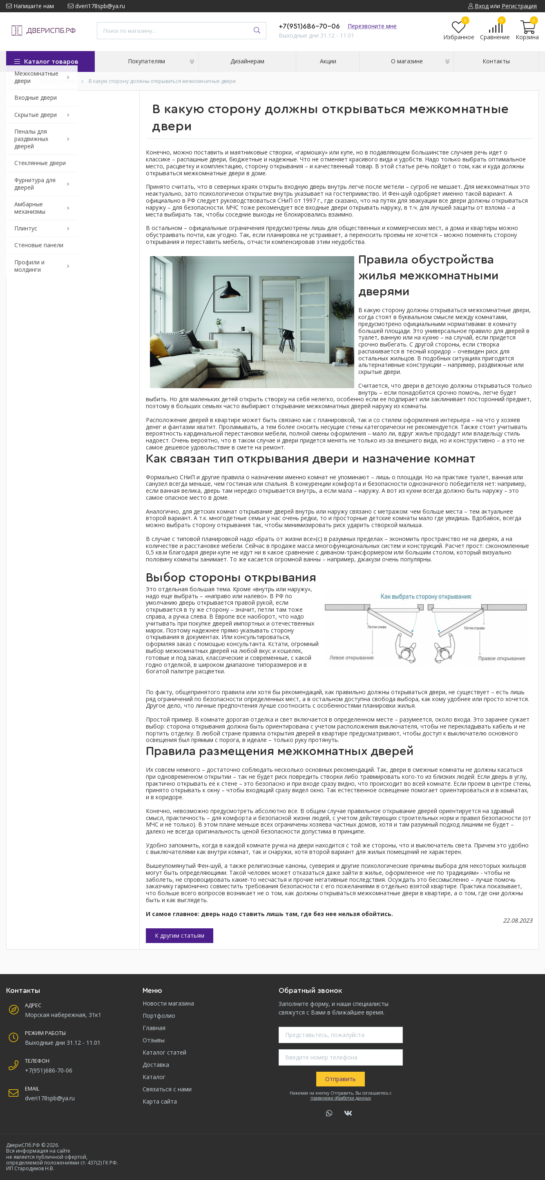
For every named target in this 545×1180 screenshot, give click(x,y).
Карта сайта (160, 1101)
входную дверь (305, 186)
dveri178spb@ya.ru (96, 6)
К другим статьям (179, 935)
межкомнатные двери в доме (225, 173)
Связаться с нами (167, 1089)
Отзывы (154, 1040)
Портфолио (159, 1015)
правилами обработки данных (340, 1097)
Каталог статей (164, 1052)
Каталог (154, 1077)
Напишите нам (30, 6)
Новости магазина (168, 1003)
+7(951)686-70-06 (309, 26)
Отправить (340, 1079)
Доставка (156, 1064)
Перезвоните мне (372, 26)
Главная (154, 1028)
